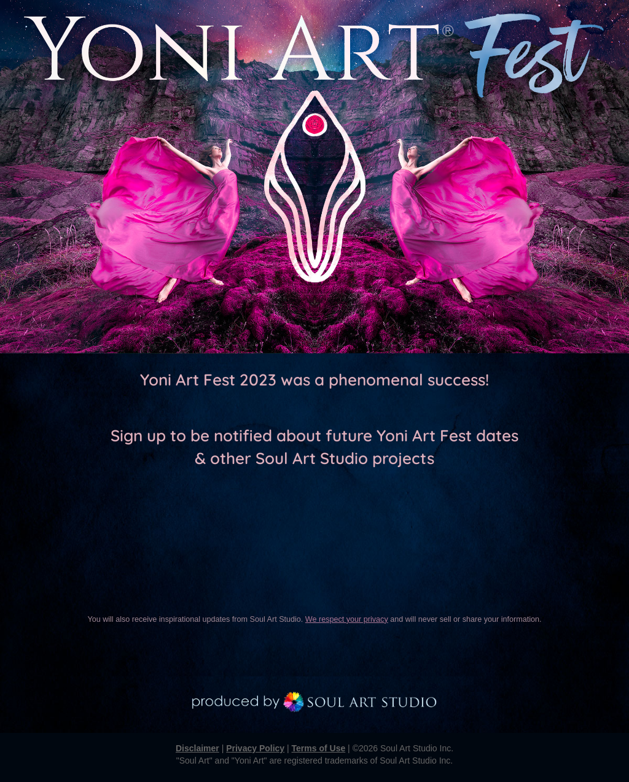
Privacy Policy (255, 748)
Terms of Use (319, 748)
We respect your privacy (346, 619)
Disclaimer (197, 748)
